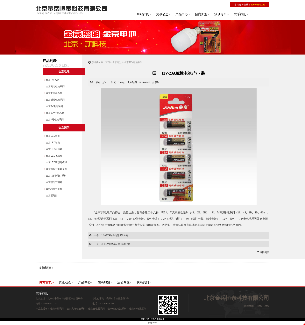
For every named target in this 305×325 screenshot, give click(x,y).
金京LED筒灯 (52, 136)
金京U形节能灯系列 (55, 175)
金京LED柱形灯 (53, 149)
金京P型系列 (52, 79)
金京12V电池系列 (54, 113)
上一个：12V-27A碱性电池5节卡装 (108, 235)
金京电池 (64, 71)
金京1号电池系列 (54, 119)
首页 (107, 62)
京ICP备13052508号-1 (152, 319)
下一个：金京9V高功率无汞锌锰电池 (109, 244)
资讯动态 (162, 14)
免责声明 (152, 322)
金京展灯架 (51, 195)
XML (267, 306)
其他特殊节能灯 (53, 189)
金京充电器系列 (53, 93)
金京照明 (64, 127)
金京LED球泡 (52, 142)
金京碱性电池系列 (55, 99)
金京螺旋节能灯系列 (56, 169)
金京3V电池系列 (54, 106)
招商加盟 (201, 14)
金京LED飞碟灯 (53, 155)
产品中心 (181, 14)
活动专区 (220, 14)
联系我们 (240, 14)
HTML (259, 306)
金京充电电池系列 (55, 86)
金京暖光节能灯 (53, 182)
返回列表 (263, 252)
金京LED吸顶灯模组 (56, 162)
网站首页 (143, 14)
